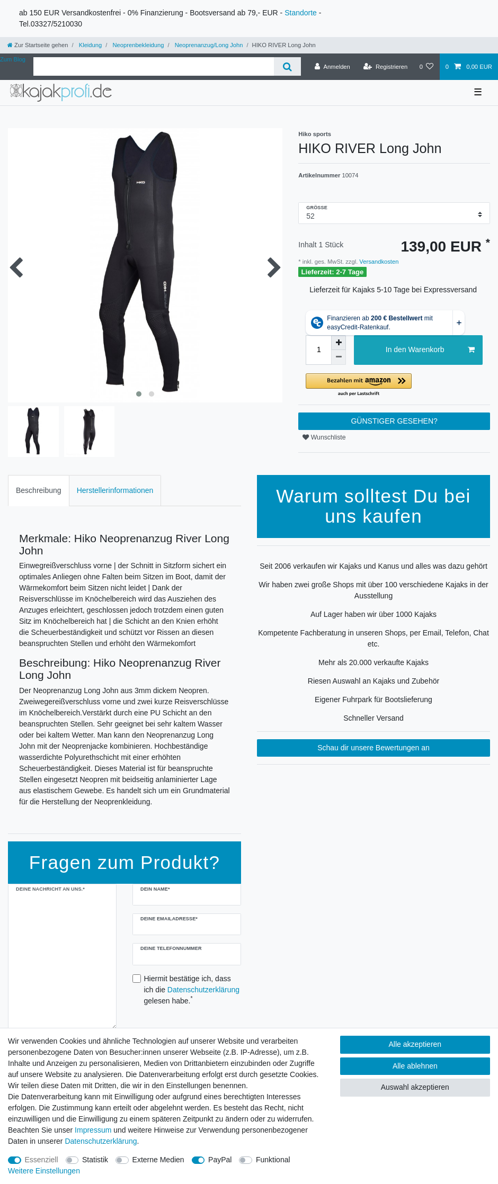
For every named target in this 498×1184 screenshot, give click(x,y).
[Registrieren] (385, 66)
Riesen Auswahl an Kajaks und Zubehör (373, 681)
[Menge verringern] (338, 357)
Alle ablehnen (415, 1066)
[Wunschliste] (426, 66)
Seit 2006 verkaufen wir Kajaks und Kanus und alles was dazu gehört (373, 566)
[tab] (38, 490)
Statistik (95, 1159)
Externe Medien (158, 1159)
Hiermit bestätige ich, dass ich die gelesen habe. (192, 989)
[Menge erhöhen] (338, 342)
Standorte (300, 12)
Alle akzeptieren (415, 1044)
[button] (394, 385)
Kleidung (89, 45)
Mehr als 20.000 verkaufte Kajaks (373, 662)
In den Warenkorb (430, 350)
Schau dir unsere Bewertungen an (373, 747)
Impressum (93, 1130)
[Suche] (287, 66)
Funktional (273, 1159)
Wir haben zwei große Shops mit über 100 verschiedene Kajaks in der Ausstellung (373, 590)
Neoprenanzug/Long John (208, 45)
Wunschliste (324, 437)
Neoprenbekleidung (137, 45)
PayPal (220, 1159)
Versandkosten (378, 261)
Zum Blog (12, 59)
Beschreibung (38, 490)
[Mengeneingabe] (318, 350)
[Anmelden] (332, 66)
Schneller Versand (373, 718)
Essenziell (41, 1159)
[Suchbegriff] (153, 66)
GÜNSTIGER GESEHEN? (394, 421)
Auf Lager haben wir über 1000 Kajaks (373, 614)
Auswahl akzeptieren (415, 1087)
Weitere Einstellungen (44, 1171)
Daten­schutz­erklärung (101, 1141)
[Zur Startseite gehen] (37, 45)
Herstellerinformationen (115, 490)
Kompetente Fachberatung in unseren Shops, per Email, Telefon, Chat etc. (373, 638)
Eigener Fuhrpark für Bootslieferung (373, 699)
